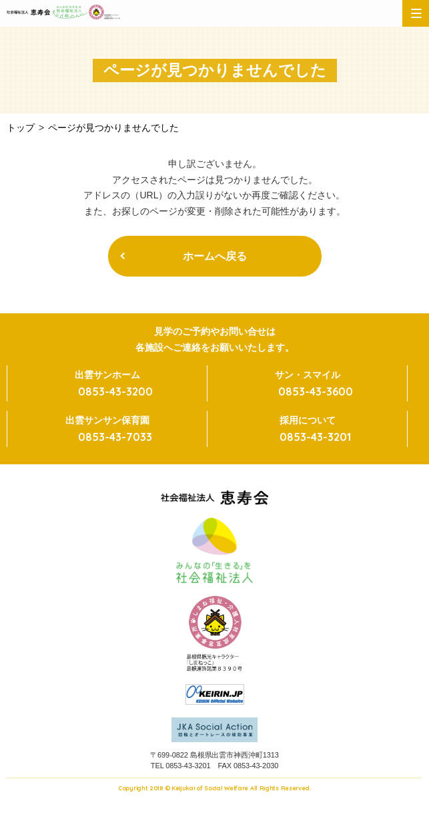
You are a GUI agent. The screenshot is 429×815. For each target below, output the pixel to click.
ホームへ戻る (215, 256)
